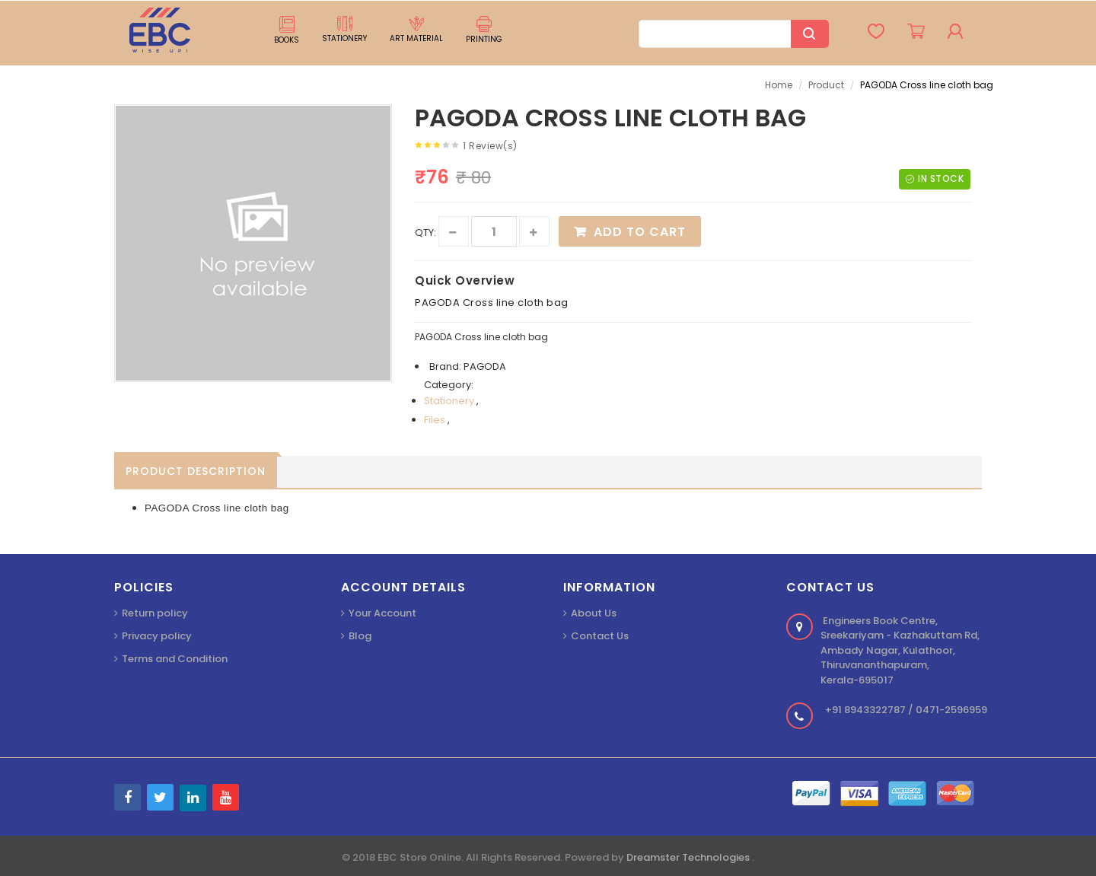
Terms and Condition (175, 658)
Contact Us (600, 636)
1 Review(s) (490, 145)
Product (826, 84)
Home (778, 84)
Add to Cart (640, 232)
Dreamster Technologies (689, 857)
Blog (360, 636)
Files (436, 420)
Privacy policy (157, 636)
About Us (593, 613)
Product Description (196, 471)
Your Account (382, 613)
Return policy (155, 613)
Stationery (450, 400)
